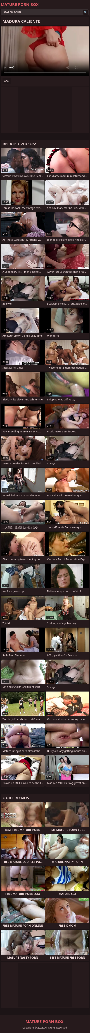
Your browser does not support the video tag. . (45, 51)
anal (6, 81)
